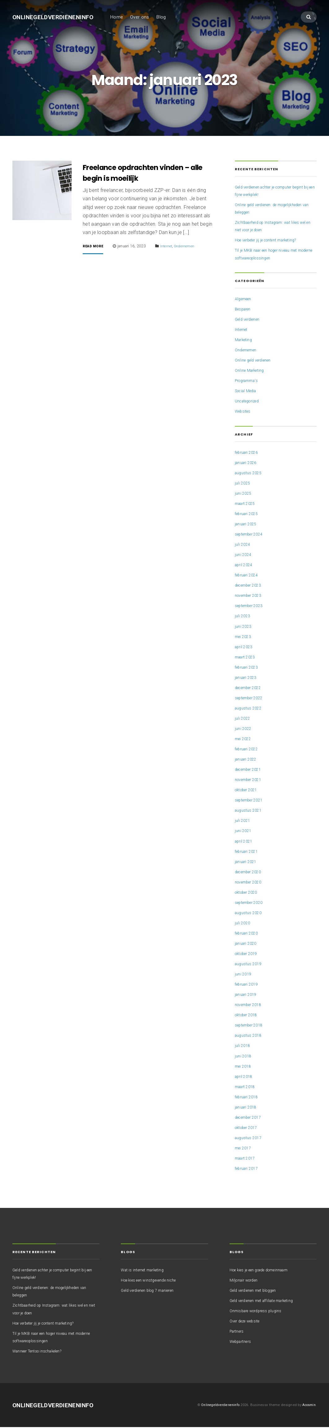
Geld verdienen (249, 320)
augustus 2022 (250, 708)
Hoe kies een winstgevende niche (154, 1280)
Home (126, 18)
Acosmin (308, 1406)
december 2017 (250, 1118)
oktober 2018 (248, 1015)
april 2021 (245, 842)
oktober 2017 (248, 1128)
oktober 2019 (248, 954)
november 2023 (250, 596)
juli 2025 (243, 483)
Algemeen (245, 299)
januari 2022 (247, 759)
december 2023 (250, 586)
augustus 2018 (250, 1036)
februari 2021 (248, 852)
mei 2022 (244, 739)
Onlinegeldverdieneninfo (57, 18)
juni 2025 (244, 494)
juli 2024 (243, 545)
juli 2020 (243, 923)
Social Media (248, 391)
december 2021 (250, 770)
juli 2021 (243, 821)
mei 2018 (244, 1067)
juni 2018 (244, 1056)
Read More (95, 247)
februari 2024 (248, 576)
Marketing (245, 340)
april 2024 (245, 565)
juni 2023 (244, 627)
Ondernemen (192, 247)
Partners (238, 1332)
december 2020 (250, 872)
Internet (172, 247)
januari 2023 (247, 678)
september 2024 (251, 534)
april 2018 (245, 1077)
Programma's (249, 381)
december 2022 (250, 688)
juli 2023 (243, 616)
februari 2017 (248, 1169)
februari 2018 (248, 1097)
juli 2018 (243, 1046)
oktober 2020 (248, 893)
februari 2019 (248, 985)
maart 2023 (246, 657)
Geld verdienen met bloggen (257, 1291)
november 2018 (250, 1005)
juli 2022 (243, 719)
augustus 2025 (250, 473)
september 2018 (251, 1026)
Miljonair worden (246, 1280)
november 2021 (250, 780)
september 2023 (251, 606)
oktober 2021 (248, 790)
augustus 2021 (250, 811)
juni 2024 (244, 555)
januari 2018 (247, 1107)
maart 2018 (246, 1087)
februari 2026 (248, 453)
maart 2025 (246, 504)
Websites (244, 412)
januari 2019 (247, 995)
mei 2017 (244, 1148)
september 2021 (251, 801)
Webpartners (243, 1342)
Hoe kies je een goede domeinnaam (265, 1270)
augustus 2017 (250, 1138)
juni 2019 (244, 974)
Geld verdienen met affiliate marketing (267, 1301)
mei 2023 (244, 637)
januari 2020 (247, 944)
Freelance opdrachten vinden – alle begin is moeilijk (146, 173)
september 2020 (251, 903)
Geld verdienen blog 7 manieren (152, 1291)
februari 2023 (248, 668)
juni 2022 (244, 729)
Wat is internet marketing (145, 1270)
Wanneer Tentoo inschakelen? (42, 1351)
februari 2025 (248, 514)
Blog (171, 18)
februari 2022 (248, 749)
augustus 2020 (250, 913)
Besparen (244, 309)
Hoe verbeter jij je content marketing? (271, 241)
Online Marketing (251, 371)
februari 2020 (248, 933)
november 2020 (250, 882)
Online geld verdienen (256, 360)
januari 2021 (247, 862)
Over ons (149, 18)
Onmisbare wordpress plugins (260, 1311)
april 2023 (245, 647)
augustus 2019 (250, 964)
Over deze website (247, 1321)
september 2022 (251, 698)
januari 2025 (247, 524)
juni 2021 (244, 831)
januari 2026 (247, 463)
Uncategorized (249, 402)
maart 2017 (246, 1159)
